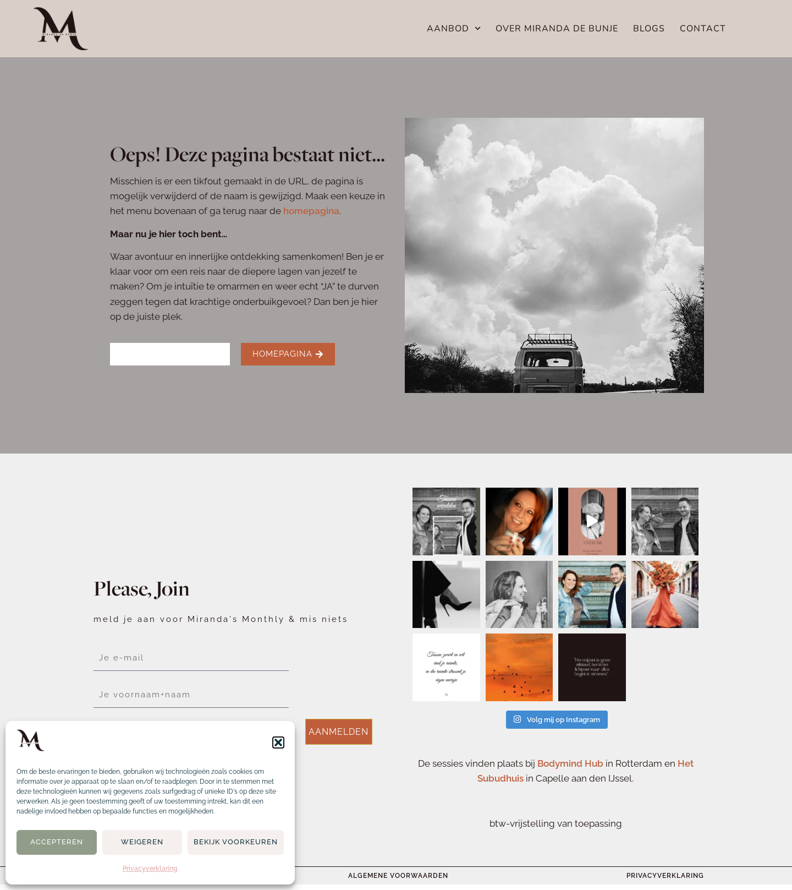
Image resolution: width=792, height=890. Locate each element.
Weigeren (142, 842)
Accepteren (56, 842)
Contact (703, 28)
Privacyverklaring (150, 868)
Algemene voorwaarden (398, 876)
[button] (278, 742)
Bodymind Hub (570, 763)
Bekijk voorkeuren (236, 842)
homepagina (311, 210)
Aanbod (454, 28)
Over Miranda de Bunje (557, 28)
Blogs (649, 28)
